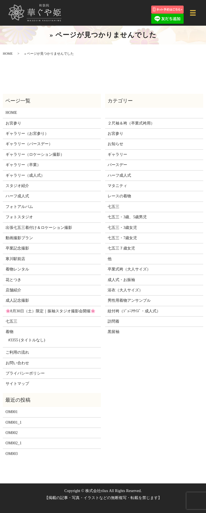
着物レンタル (17, 269)
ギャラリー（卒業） (23, 165)
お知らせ (115, 144)
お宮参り (13, 123)
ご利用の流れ (17, 352)
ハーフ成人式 (17, 196)
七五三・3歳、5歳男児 (127, 217)
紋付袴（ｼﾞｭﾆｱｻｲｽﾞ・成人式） (134, 311)
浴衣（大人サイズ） (125, 290)
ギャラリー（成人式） (25, 175)
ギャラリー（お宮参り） (27, 133)
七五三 (11, 321)
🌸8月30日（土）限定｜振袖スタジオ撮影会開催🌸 (50, 311)
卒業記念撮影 (17, 248)
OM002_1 (14, 443)
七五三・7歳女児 (122, 238)
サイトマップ (17, 384)
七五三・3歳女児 (122, 228)
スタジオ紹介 (17, 186)
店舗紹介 (13, 290)
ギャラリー (117, 154)
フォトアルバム (19, 207)
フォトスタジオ (19, 217)
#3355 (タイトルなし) (26, 340)
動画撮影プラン (19, 238)
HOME (8, 54)
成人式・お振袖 (121, 280)
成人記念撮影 (17, 300)
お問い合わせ (17, 363)
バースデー (117, 165)
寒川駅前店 (15, 259)
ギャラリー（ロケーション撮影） (35, 154)
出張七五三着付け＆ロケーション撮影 (39, 228)
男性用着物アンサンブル (129, 300)
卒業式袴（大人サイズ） (129, 269)
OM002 (12, 433)
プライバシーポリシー (25, 373)
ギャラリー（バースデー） (29, 144)
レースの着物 (119, 196)
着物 (9, 332)
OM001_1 (14, 422)
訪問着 (113, 321)
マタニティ (117, 186)
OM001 (12, 412)
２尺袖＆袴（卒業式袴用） (131, 123)
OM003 (12, 454)
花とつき (13, 280)
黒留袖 (113, 332)
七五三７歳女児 (121, 248)
